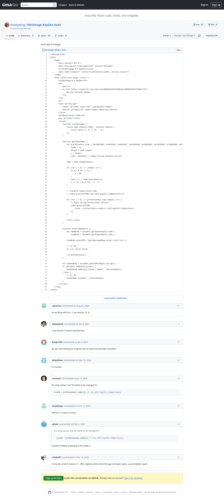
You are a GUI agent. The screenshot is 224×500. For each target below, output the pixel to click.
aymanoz (56, 305)
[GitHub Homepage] (49, 492)
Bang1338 (57, 342)
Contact (124, 492)
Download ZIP (211, 35)
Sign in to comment (133, 477)
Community (107, 492)
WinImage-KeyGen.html (44, 25)
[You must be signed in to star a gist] (198, 25)
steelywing (17, 25)
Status (97, 492)
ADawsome (57, 324)
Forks (61, 35)
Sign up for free (53, 478)
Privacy (81, 492)
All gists (63, 4)
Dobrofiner (57, 360)
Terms (73, 492)
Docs (116, 492)
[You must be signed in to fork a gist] (213, 25)
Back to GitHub (76, 4)
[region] (112, 172)
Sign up (216, 4)
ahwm (55, 424)
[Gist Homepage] (10, 5)
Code (10, 35)
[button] (199, 36)
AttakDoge (57, 406)
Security (89, 492)
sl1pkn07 (56, 457)
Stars (44, 35)
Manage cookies (135, 492)
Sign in (204, 4)
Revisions (26, 35)
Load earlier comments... (116, 298)
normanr (56, 378)
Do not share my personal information (160, 492)
